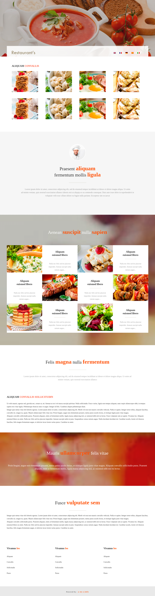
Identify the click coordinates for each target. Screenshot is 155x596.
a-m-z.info (83, 592)
